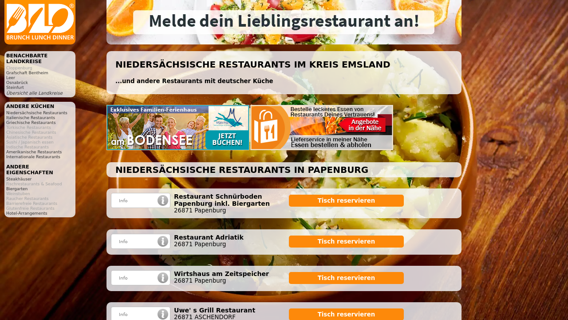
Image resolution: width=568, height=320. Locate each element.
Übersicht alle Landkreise (34, 93)
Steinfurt (15, 87)
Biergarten (17, 188)
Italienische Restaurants (30, 117)
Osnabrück (17, 82)
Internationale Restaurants (33, 156)
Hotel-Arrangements (26, 213)
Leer (10, 77)
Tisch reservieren (346, 200)
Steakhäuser (19, 178)
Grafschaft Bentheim (27, 72)
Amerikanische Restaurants (34, 151)
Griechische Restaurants (30, 122)
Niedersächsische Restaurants (36, 112)
